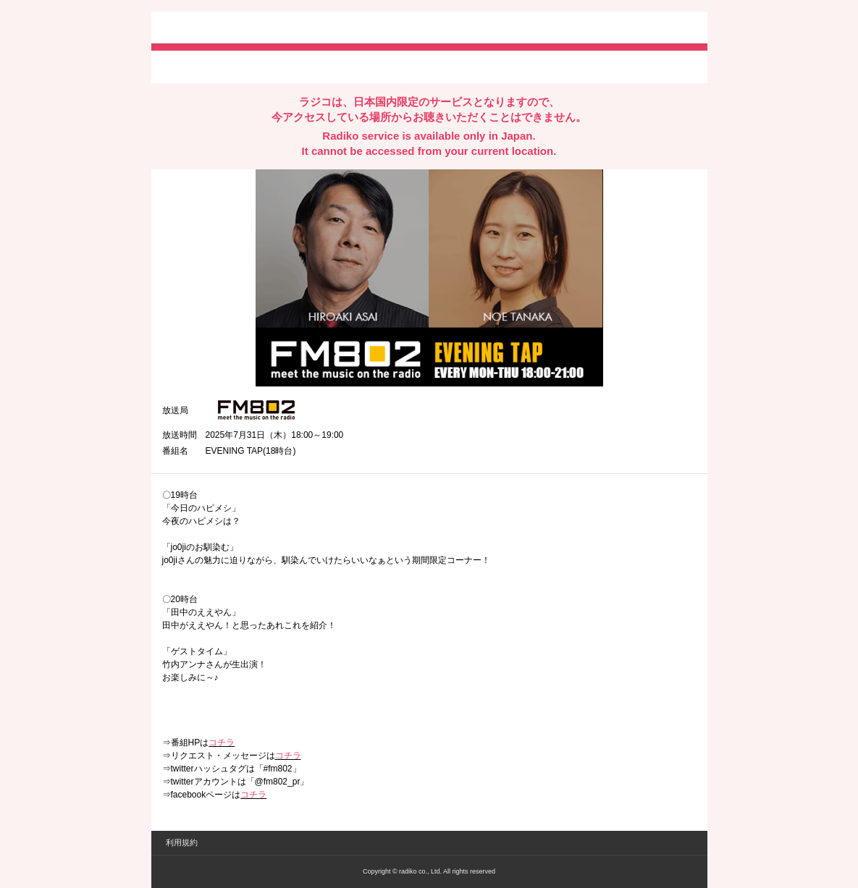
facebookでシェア (243, 66)
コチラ (222, 742)
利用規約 (182, 842)
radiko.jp (205, 29)
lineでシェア (310, 66)
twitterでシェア (184, 66)
